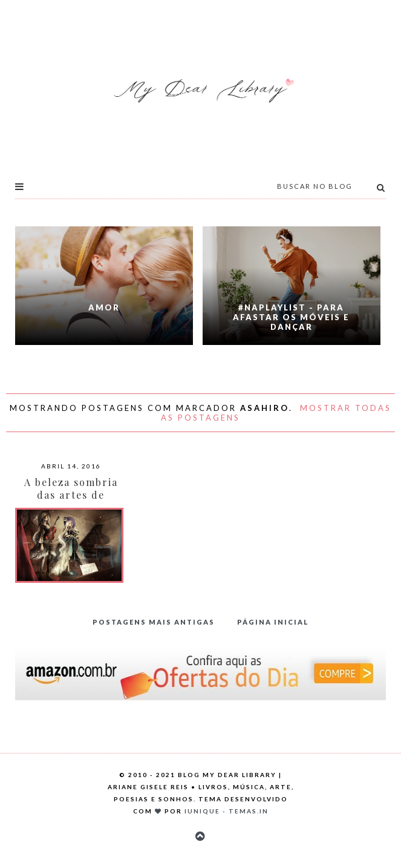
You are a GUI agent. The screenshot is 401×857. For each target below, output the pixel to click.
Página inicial (273, 622)
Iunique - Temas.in (226, 811)
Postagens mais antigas (154, 622)
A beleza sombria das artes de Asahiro (71, 495)
